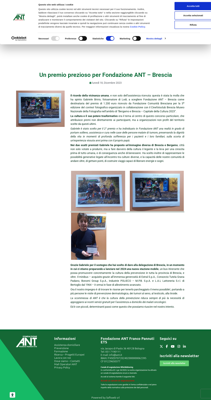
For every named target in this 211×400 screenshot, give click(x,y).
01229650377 (112, 361)
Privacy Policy (62, 367)
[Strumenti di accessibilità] (12, 395)
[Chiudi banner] (206, 5)
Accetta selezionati (179, 17)
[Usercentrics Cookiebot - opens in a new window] (19, 40)
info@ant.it (115, 354)
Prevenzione (61, 348)
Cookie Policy (137, 28)
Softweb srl (113, 397)
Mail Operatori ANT (65, 364)
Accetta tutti (179, 7)
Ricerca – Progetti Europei (69, 354)
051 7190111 (113, 351)
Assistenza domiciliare (67, 344)
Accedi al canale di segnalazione (117, 380)
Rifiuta (179, 26)
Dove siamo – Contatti (67, 361)
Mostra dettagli (154, 40)
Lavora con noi (62, 357)
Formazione (61, 351)
